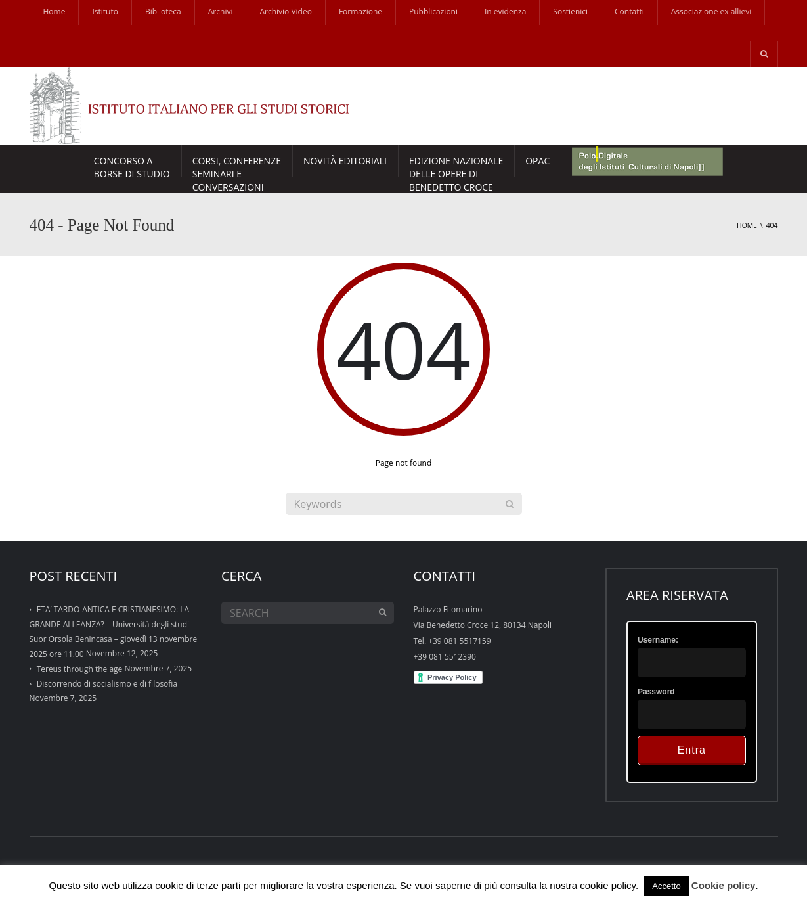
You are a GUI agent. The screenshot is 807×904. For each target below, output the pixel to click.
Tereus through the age (80, 669)
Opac (537, 160)
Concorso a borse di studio (132, 165)
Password (656, 691)
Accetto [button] (666, 886)
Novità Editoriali (345, 160)
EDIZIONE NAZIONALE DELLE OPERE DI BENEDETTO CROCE (456, 165)
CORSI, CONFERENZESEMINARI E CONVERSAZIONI (236, 165)
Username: (658, 639)
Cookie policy (723, 885)
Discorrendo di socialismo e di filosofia (107, 683)
